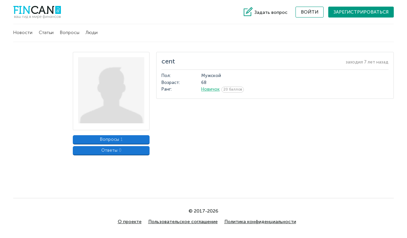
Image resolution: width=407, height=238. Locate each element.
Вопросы (69, 32)
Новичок (210, 89)
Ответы (111, 150)
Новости (22, 32)
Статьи (46, 32)
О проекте (130, 221)
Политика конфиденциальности (260, 221)
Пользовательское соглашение (183, 221)
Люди (92, 32)
